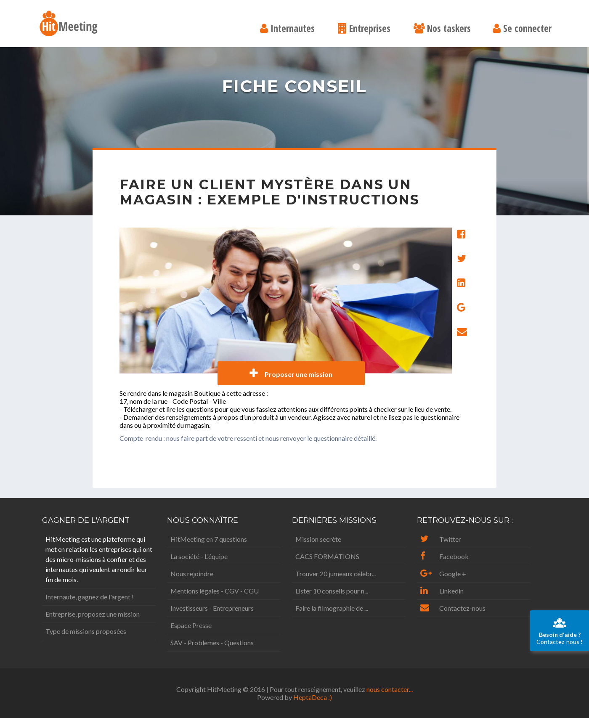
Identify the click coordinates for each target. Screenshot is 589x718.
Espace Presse (191, 625)
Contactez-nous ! (559, 630)
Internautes (287, 29)
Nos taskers (442, 29)
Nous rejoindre (191, 574)
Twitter (440, 539)
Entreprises (364, 29)
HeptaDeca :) (312, 697)
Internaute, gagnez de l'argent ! (89, 597)
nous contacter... (389, 689)
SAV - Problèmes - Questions (212, 642)
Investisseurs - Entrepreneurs (212, 608)
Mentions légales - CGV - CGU (214, 591)
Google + (443, 574)
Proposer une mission (290, 373)
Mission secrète (318, 539)
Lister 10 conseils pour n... (331, 591)
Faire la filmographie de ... (331, 608)
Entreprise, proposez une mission (92, 614)
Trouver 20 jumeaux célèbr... (335, 574)
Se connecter (522, 29)
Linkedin (442, 591)
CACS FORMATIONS (327, 556)
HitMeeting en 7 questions (208, 539)
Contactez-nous (453, 608)
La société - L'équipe (199, 556)
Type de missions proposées (85, 631)
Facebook (444, 556)
